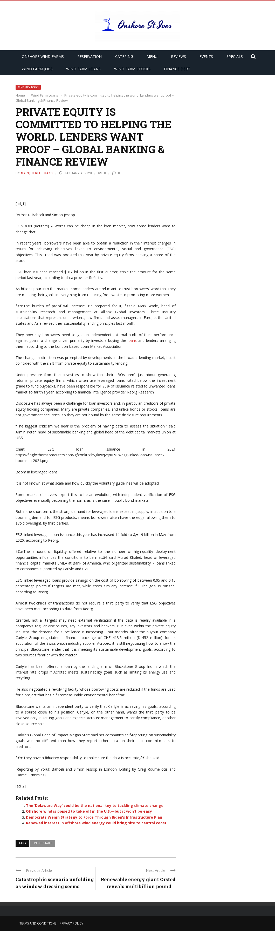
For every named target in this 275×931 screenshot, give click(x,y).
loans (132, 340)
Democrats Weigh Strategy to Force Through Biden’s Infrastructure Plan (94, 817)
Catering (124, 56)
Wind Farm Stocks (132, 68)
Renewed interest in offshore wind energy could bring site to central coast (96, 822)
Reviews (178, 56)
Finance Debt (177, 68)
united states (42, 843)
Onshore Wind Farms (43, 56)
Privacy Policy (71, 923)
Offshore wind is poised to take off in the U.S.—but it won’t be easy (89, 811)
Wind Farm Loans (83, 68)
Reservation (89, 56)
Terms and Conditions (37, 923)
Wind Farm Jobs (37, 68)
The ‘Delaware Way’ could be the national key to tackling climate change (94, 805)
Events (206, 56)
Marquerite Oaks (37, 173)
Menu (152, 56)
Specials (234, 56)
